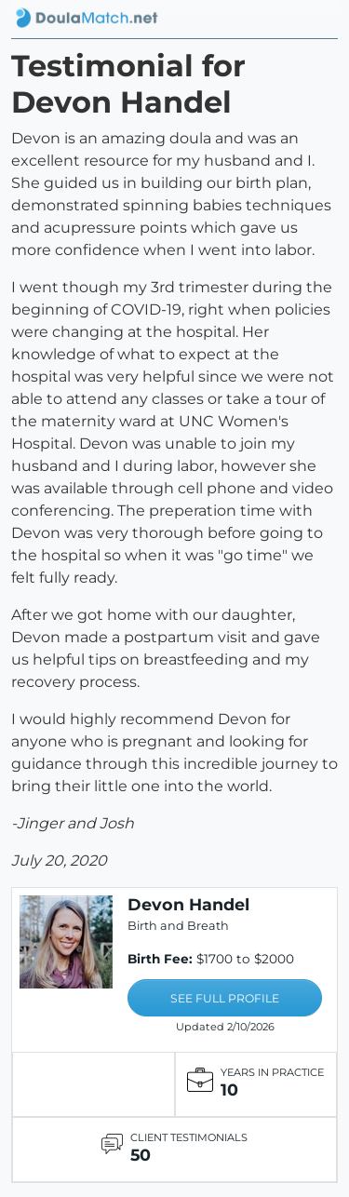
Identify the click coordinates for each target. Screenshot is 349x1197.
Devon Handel (188, 904)
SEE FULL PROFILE (224, 998)
